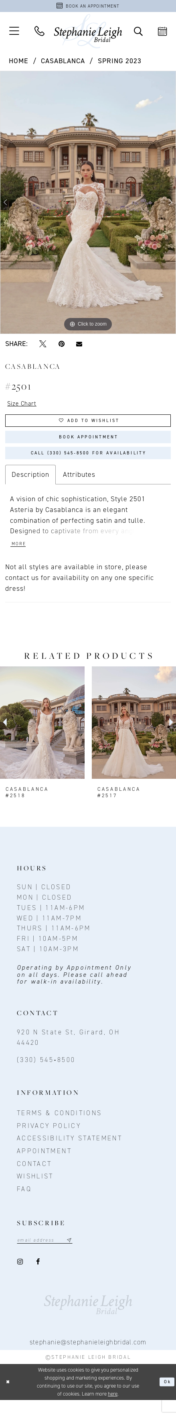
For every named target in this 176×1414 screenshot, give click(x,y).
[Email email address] (50, 1254)
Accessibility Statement (69, 1151)
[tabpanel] (88, 205)
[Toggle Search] (138, 33)
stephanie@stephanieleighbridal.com (88, 1356)
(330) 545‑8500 (46, 1072)
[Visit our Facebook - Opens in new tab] (38, 1276)
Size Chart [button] (25, 407)
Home (18, 63)
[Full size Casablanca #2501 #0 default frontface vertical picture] (88, 205)
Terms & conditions (59, 1126)
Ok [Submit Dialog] (166, 1395)
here (112, 1407)
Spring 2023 (120, 63)
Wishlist (35, 1189)
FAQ (24, 1201)
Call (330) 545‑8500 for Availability (89, 463)
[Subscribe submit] (79, 1254)
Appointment (44, 1164)
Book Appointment (89, 444)
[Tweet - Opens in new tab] (43, 346)
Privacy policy (49, 1138)
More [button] (20, 556)
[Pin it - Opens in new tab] (61, 346)
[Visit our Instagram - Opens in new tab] (20, 1276)
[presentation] (42, 736)
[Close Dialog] (9, 1396)
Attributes (79, 485)
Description (30, 485)
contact (34, 1176)
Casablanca (63, 63)
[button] (14, 33)
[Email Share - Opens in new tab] (79, 346)
